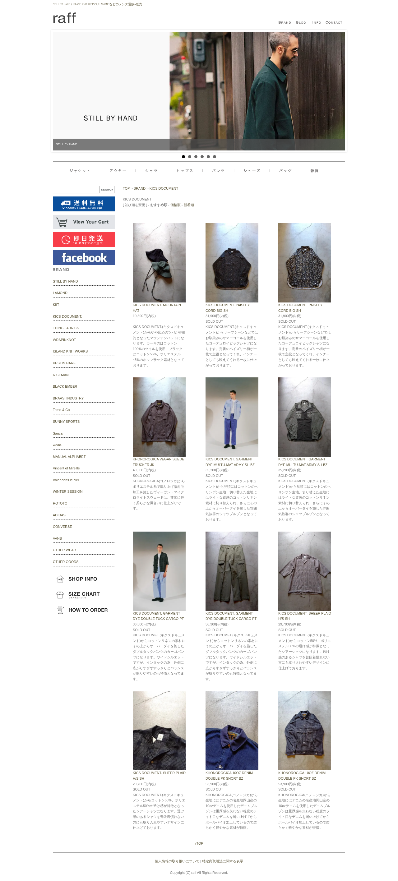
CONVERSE (62, 526)
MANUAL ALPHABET (69, 457)
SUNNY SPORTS (66, 421)
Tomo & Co (61, 410)
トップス (186, 170)
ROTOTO (60, 503)
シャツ (152, 170)
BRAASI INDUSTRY (68, 398)
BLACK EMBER (65, 386)
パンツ (221, 170)
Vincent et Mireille (66, 468)
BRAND (140, 188)
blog (301, 23)
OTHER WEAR (64, 550)
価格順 (175, 205)
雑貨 (311, 170)
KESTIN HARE (64, 363)
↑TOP (199, 843)
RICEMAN (61, 375)
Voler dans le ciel (66, 480)
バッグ (254, 170)
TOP (126, 188)
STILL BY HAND (65, 281)
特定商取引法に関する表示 (222, 861)
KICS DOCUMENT (164, 188)
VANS (57, 538)
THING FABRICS (66, 328)
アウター (119, 170)
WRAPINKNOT (64, 340)
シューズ (287, 170)
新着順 (189, 205)
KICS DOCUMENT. (67, 316)
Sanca (57, 433)
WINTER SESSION (67, 491)
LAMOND (60, 293)
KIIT (56, 305)
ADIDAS (59, 515)
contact (334, 23)
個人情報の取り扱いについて (177, 861)
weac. (57, 445)
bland (286, 23)
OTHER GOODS (66, 562)
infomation (317, 23)
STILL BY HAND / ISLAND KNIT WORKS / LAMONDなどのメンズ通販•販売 (97, 4)
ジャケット (84, 170)
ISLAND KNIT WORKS (70, 351)
